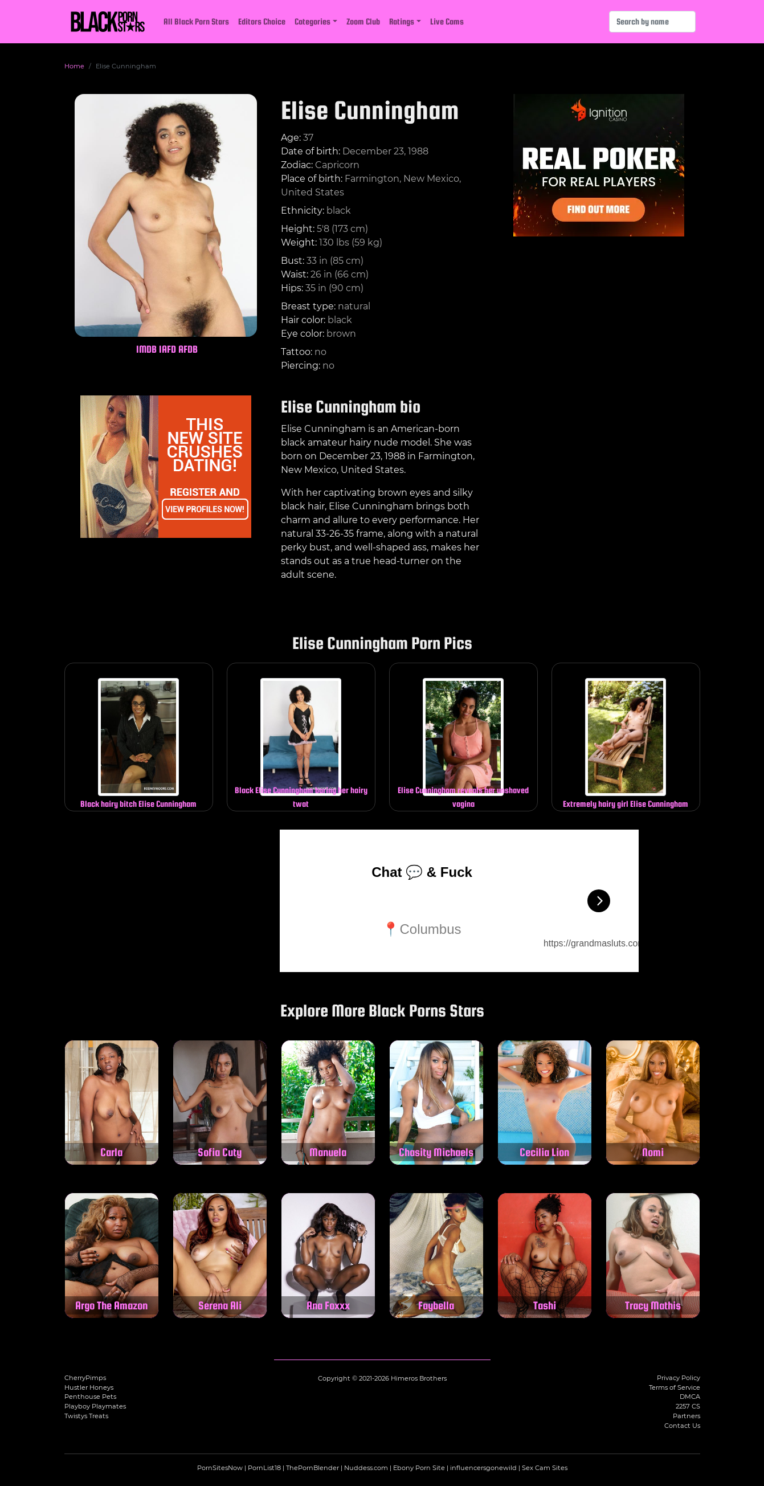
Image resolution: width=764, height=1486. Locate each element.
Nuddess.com (366, 1468)
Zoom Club (363, 21)
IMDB (146, 349)
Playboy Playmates (95, 1406)
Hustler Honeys (88, 1387)
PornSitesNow (220, 1468)
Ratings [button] (401, 21)
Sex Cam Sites (544, 1468)
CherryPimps (85, 1378)
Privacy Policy (678, 1378)
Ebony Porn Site (419, 1468)
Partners (686, 1416)
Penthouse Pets (90, 1397)
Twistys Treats (86, 1416)
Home (74, 66)
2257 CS (688, 1406)
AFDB (188, 349)
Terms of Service (674, 1387)
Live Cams (447, 21)
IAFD (167, 349)
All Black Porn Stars (196, 21)
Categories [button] (312, 21)
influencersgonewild (483, 1468)
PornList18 (264, 1468)
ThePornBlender (312, 1468)
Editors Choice (261, 21)
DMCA (690, 1397)
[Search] (652, 21)
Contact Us (682, 1426)
